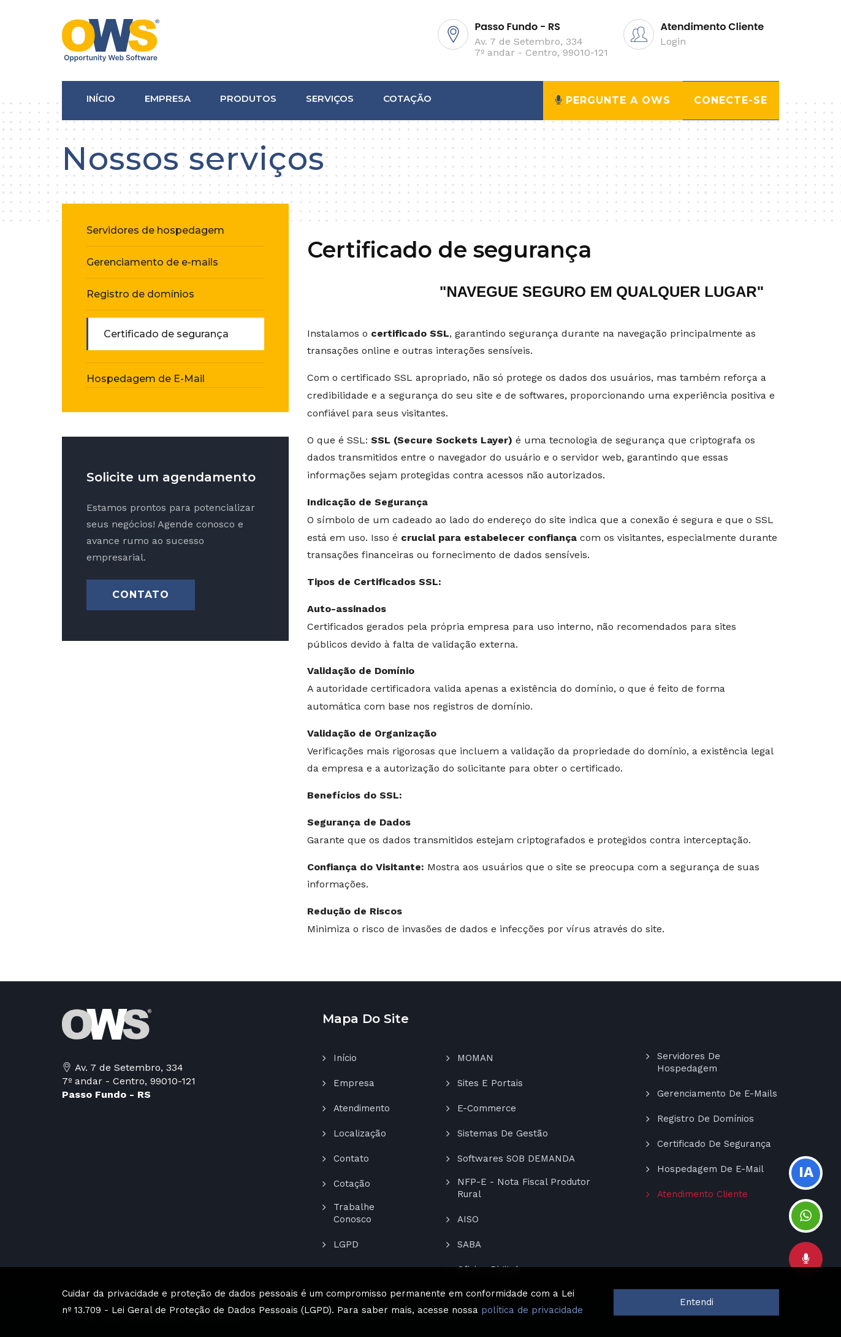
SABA (469, 1244)
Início (100, 98)
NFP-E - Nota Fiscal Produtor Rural (523, 1188)
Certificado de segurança (166, 334)
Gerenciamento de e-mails (152, 262)
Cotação (407, 98)
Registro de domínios (140, 294)
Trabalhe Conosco (354, 1213)
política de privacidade (532, 1310)
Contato (140, 594)
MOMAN (475, 1057)
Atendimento (361, 1108)
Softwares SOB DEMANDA (516, 1158)
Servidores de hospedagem (155, 230)
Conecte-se (730, 100)
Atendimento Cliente (702, 1194)
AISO (468, 1219)
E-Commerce (486, 1108)
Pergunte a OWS (611, 100)
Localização (359, 1133)
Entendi (697, 1302)
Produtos (248, 98)
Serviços (330, 98)
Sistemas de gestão (502, 1133)
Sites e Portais (490, 1083)
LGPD (346, 1244)
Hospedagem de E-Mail (145, 379)
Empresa (168, 98)
